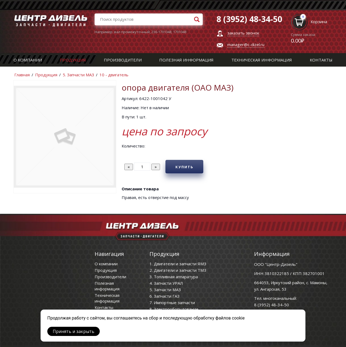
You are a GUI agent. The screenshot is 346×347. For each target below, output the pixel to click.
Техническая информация (261, 60)
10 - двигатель (113, 74)
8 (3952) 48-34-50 (271, 304)
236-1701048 (161, 31)
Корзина (319, 21)
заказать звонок (243, 33)
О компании (28, 60)
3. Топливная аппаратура (173, 276)
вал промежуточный (132, 31)
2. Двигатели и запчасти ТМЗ (177, 270)
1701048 (179, 31)
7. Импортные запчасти (172, 302)
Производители (123, 60)
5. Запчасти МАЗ (78, 74)
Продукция (73, 60)
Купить (184, 166)
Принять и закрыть (73, 331)
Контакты (321, 60)
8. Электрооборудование (173, 309)
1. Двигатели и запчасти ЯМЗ (177, 263)
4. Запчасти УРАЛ (166, 283)
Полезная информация (186, 60)
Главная (22, 74)
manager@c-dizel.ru (245, 44)
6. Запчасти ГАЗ (164, 296)
